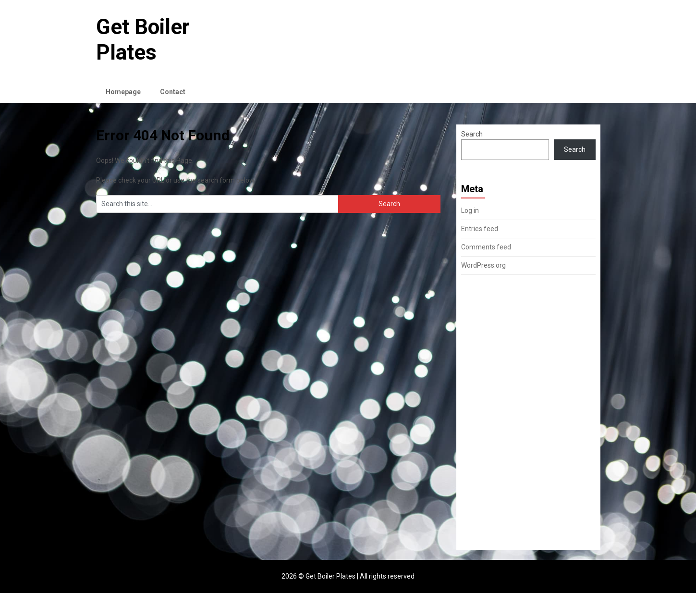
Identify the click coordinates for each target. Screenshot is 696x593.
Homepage (123, 92)
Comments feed (486, 247)
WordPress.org (483, 265)
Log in (470, 210)
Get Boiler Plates (143, 39)
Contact (172, 92)
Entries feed (479, 229)
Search (472, 134)
